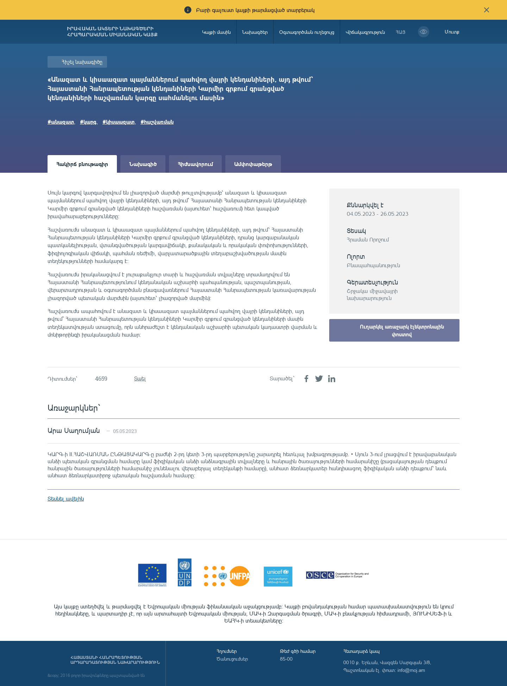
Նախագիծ (143, 163)
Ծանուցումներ (232, 659)
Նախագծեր (255, 32)
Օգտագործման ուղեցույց (306, 32)
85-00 (286, 659)
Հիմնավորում (195, 163)
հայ (401, 32)
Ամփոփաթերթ (253, 163)
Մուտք (452, 32)
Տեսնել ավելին (66, 498)
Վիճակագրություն (365, 32)
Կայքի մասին (216, 32)
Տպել (140, 378)
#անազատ (61, 121)
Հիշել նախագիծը (82, 62)
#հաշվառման (157, 121)
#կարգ (88, 121)
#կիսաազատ (118, 121)
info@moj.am (411, 670)
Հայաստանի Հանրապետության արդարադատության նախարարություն (115, 660)
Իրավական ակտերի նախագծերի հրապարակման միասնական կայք (112, 32)
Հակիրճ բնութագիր (82, 163)
